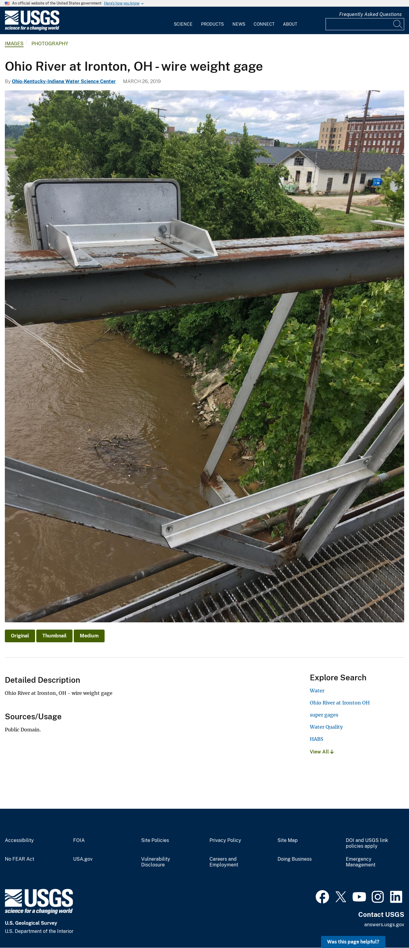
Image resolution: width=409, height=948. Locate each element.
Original (20, 636)
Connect (264, 24)
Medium (89, 636)
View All (322, 752)
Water (317, 691)
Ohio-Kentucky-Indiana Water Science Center (64, 81)
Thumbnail (54, 636)
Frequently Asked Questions (370, 14)
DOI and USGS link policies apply (367, 843)
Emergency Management (360, 862)
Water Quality (326, 727)
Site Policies (155, 840)
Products (212, 24)
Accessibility (19, 840)
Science (183, 24)
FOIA (79, 840)
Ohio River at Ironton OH (340, 703)
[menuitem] (183, 20)
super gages (324, 715)
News (238, 24)
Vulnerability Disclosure (155, 862)
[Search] (398, 24)
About (290, 24)
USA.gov (83, 859)
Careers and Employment (223, 862)
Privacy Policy (225, 840)
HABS (316, 739)
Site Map (288, 840)
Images (14, 44)
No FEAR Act (19, 859)
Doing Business (295, 859)
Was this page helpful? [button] (353, 942)
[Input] (365, 24)
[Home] (32, 29)
